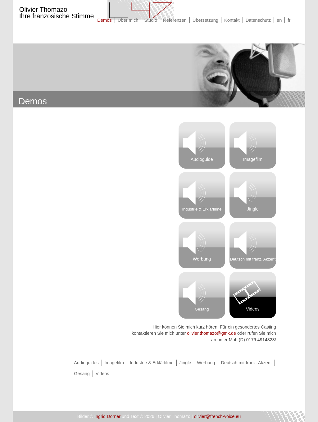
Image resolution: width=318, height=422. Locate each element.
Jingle (253, 208)
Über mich (128, 20)
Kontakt (232, 20)
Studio (150, 20)
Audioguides (86, 362)
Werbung (202, 258)
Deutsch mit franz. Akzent (252, 259)
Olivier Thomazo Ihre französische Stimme (56, 13)
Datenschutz (258, 20)
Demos (104, 20)
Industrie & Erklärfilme (201, 209)
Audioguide (202, 159)
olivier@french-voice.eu (217, 416)
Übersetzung (205, 20)
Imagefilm (252, 159)
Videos (253, 308)
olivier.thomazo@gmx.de (211, 333)
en (279, 20)
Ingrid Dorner (107, 416)
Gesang (202, 309)
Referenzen (175, 20)
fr (289, 20)
